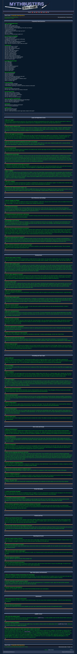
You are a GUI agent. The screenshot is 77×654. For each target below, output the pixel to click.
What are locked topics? (9, 69)
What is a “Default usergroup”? (11, 79)
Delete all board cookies (63, 646)
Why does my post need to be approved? (13, 57)
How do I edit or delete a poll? (11, 51)
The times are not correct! (10, 38)
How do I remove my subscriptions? (12, 101)
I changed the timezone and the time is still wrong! (15, 39)
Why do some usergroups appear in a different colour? (15, 78)
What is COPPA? (8, 32)
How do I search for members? (11, 95)
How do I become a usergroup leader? (12, 77)
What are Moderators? (9, 74)
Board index (7, 15)
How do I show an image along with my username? (15, 41)
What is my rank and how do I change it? (13, 42)
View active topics (69, 17)
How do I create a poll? (9, 49)
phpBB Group (41, 617)
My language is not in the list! (10, 40)
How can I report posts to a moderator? (12, 55)
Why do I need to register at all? (11, 25)
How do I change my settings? (11, 37)
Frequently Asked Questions (18, 15)
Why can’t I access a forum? (10, 52)
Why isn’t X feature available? (11, 109)
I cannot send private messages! (11, 83)
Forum (39, 12)
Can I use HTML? (8, 63)
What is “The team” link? (10, 80)
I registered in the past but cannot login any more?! (15, 31)
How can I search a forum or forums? (12, 92)
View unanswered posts (62, 17)
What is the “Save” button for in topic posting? (14, 56)
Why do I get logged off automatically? (12, 26)
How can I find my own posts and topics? (13, 96)
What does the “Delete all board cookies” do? (14, 34)
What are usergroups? (9, 75)
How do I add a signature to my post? (12, 48)
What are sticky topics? (9, 68)
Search (43, 12)
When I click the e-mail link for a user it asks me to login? (16, 43)
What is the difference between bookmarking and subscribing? (17, 99)
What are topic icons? (9, 70)
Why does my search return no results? (12, 93)
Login (34, 12)
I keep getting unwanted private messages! (13, 84)
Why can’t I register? (9, 33)
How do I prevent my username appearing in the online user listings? (18, 27)
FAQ (48, 12)
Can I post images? (8, 65)
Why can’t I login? (8, 24)
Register (29, 12)
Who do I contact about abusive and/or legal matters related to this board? (19, 110)
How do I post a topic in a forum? (11, 46)
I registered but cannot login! (10, 29)
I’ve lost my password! (9, 28)
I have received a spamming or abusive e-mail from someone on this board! (20, 85)
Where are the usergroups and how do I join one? (15, 76)
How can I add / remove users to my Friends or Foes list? (16, 89)
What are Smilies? (8, 64)
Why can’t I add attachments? (11, 53)
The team (68, 646)
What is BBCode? (8, 61)
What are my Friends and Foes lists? (12, 88)
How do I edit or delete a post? (11, 47)
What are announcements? (10, 67)
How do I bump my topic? (10, 59)
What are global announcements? (11, 66)
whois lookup (27, 631)
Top (5, 131)
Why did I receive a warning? (10, 54)
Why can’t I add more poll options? (12, 50)
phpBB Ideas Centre (62, 623)
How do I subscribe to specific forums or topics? (14, 100)
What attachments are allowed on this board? (14, 104)
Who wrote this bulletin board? (11, 108)
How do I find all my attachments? (11, 105)
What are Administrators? (10, 73)
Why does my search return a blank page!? (13, 94)
